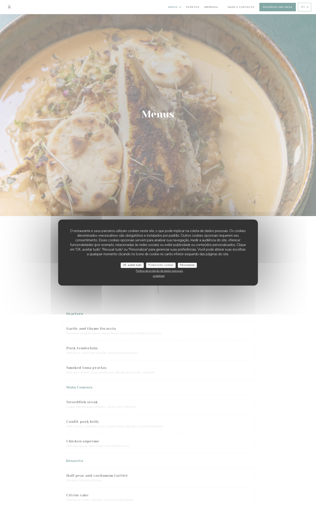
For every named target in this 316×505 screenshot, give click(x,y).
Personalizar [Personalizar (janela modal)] (187, 265)
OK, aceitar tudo (132, 265)
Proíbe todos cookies (160, 265)
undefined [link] (158, 276)
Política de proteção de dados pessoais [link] (159, 271)
